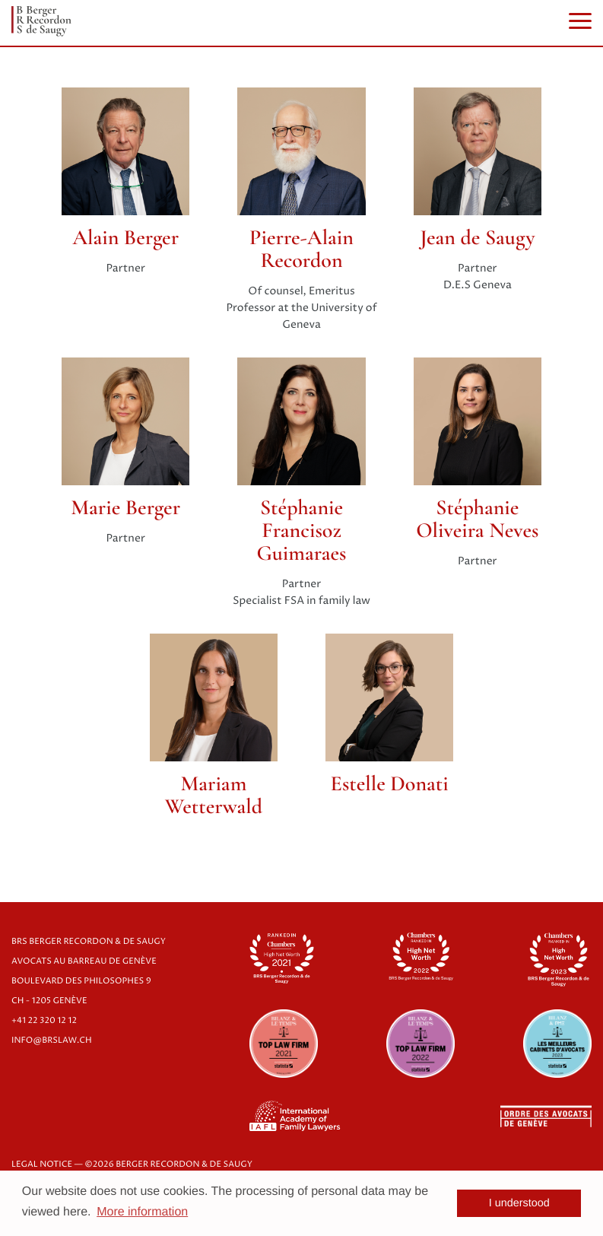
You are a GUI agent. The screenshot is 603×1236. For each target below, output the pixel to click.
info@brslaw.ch (51, 1041)
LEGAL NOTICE (41, 1165)
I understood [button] (519, 1203)
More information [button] (142, 1212)
